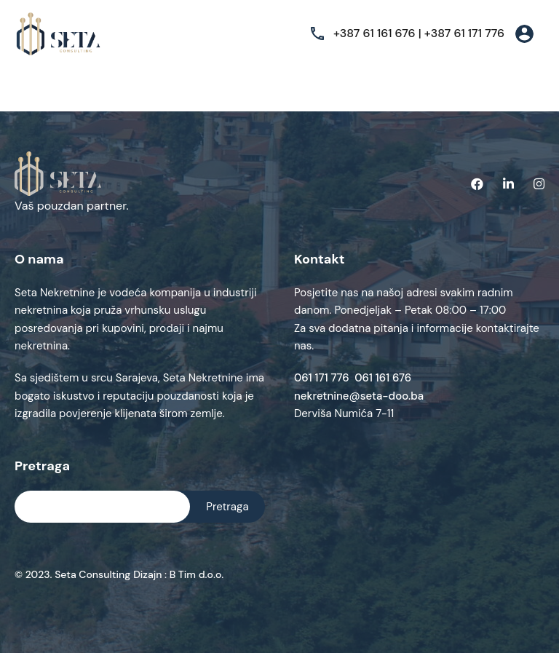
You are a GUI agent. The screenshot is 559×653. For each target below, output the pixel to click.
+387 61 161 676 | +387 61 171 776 (418, 33)
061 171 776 (324, 378)
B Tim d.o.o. (195, 574)
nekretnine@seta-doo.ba (359, 396)
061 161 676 (382, 378)
